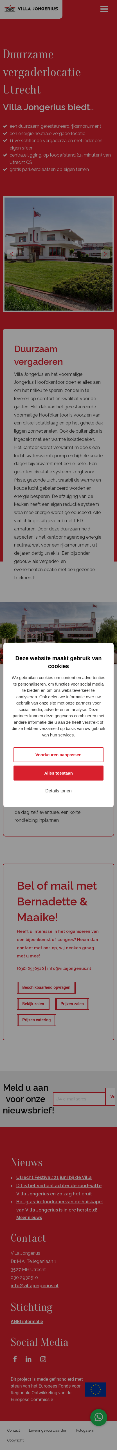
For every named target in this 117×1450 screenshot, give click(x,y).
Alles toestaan (58, 773)
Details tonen (58, 790)
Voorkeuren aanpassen (58, 754)
